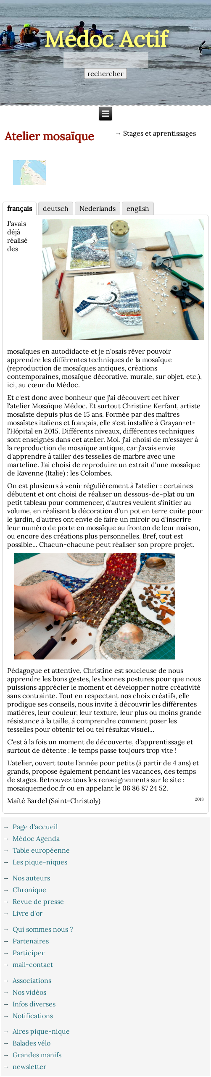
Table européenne (41, 850)
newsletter (29, 1066)
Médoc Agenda (36, 838)
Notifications (33, 1015)
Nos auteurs (31, 878)
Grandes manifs (37, 1055)
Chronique (29, 889)
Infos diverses (34, 1004)
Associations (32, 980)
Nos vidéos (29, 992)
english (138, 208)
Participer (29, 952)
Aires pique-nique (41, 1031)
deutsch (56, 208)
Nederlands (97, 208)
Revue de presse (38, 901)
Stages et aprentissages (159, 133)
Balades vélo (31, 1043)
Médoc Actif (105, 39)
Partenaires (31, 941)
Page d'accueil (35, 826)
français (19, 208)
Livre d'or (27, 913)
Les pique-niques (40, 862)
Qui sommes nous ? (43, 929)
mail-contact (33, 964)
